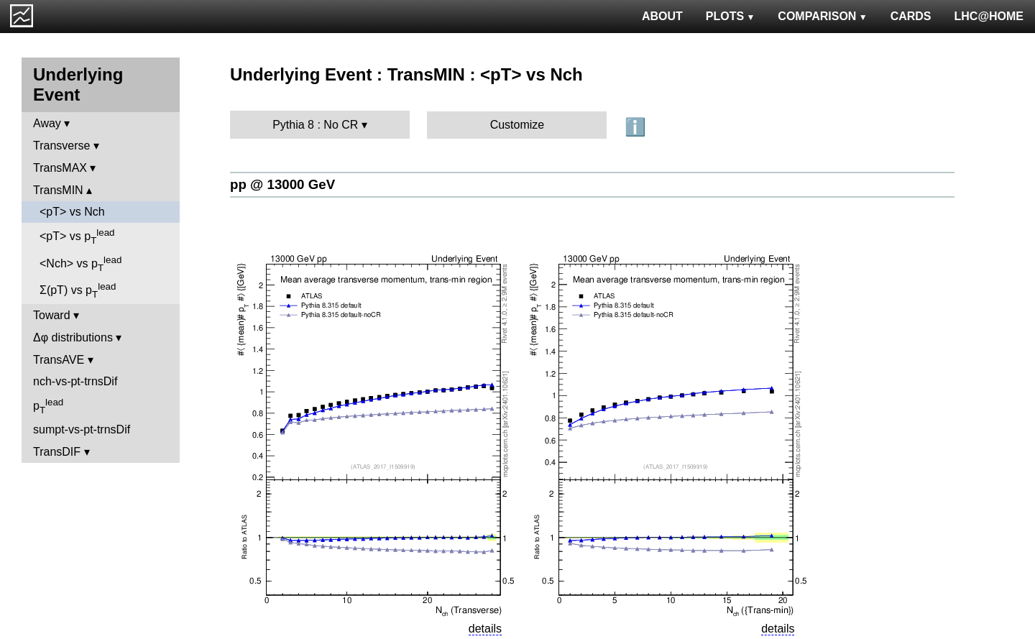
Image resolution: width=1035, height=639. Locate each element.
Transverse (61, 145)
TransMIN (58, 190)
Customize (517, 125)
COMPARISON (822, 16)
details (485, 628)
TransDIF (56, 452)
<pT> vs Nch (72, 212)
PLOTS (730, 16)
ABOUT (662, 16)
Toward (51, 315)
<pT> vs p (77, 236)
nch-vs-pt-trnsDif (75, 381)
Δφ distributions (73, 337)
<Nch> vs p (80, 263)
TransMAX (60, 168)
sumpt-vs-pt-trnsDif (81, 429)
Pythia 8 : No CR (315, 125)
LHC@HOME (989, 16)
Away (47, 123)
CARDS (911, 16)
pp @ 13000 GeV (282, 184)
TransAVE (58, 360)
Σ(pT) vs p (78, 290)
